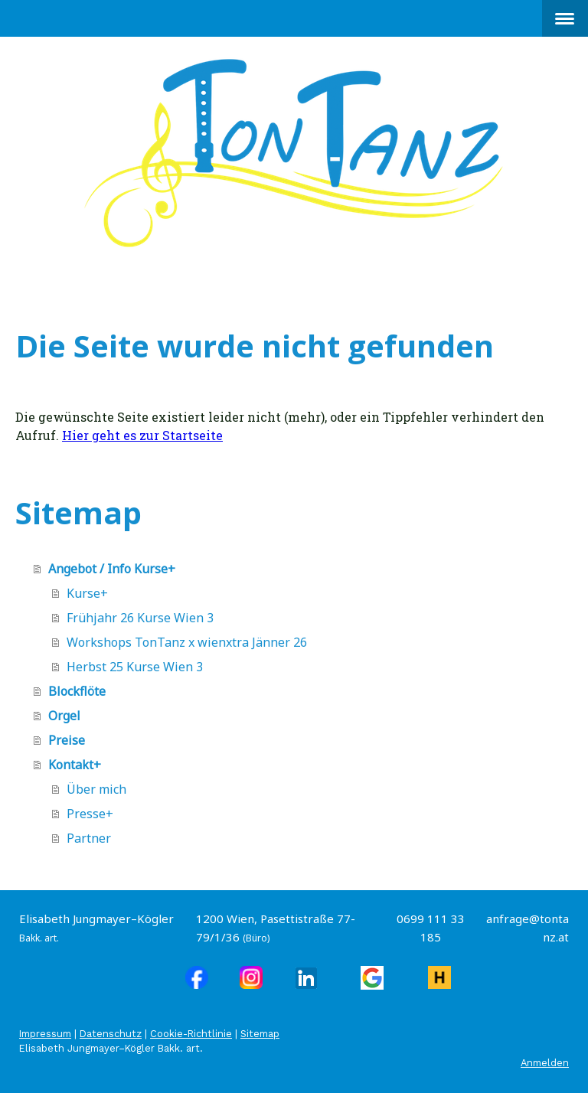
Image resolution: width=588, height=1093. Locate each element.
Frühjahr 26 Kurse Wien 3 (140, 617)
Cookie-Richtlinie (191, 1033)
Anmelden (545, 1063)
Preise (66, 740)
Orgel (64, 715)
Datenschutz (111, 1033)
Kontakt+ (74, 764)
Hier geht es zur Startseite (142, 435)
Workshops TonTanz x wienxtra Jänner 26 (187, 642)
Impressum (45, 1033)
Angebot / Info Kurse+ (111, 568)
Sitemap (259, 1033)
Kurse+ (87, 593)
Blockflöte (77, 691)
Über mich (96, 789)
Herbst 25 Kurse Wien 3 (135, 666)
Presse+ (90, 813)
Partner (89, 838)
